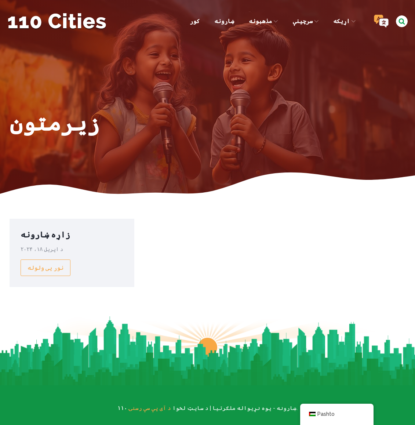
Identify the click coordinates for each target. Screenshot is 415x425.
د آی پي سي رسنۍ (150, 408)
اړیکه (344, 21)
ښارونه (224, 21)
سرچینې (305, 21)
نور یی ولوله (45, 267)
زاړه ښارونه (45, 234)
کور (195, 21)
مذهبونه (263, 21)
